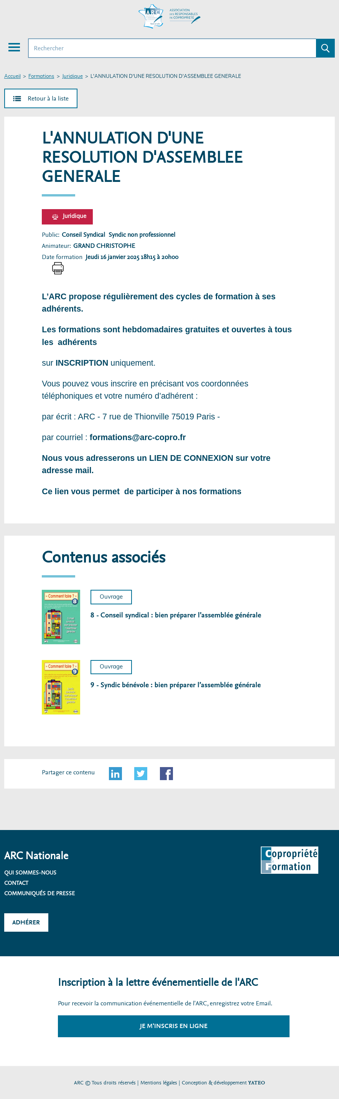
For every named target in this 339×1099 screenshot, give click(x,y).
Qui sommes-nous (30, 872)
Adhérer (26, 922)
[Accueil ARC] (169, 16)
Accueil (12, 76)
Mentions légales (158, 1082)
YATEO (256, 1082)
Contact (16, 883)
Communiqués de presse (39, 893)
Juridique (72, 76)
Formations (41, 76)
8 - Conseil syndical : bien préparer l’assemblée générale (176, 615)
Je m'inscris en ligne (173, 1026)
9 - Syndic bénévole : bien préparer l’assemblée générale (176, 685)
